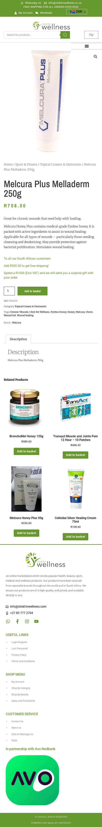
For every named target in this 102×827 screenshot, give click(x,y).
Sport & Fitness (26, 164)
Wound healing (25, 315)
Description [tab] (18, 339)
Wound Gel (10, 315)
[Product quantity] (9, 291)
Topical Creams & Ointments (60, 164)
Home (8, 164)
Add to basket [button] (26, 451)
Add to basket (32, 291)
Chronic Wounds (19, 311)
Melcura (80, 311)
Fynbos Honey (58, 311)
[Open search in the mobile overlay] (37, 35)
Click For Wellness (40, 311)
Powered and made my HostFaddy (51, 823)
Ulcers (89, 311)
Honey (71, 311)
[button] (87, 46)
